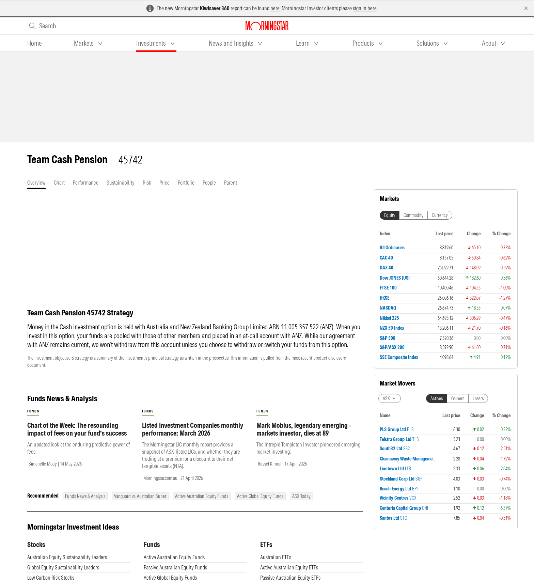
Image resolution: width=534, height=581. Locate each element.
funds (33, 411)
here (275, 8)
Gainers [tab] (457, 398)
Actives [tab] (436, 398)
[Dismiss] (526, 8)
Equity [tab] (389, 215)
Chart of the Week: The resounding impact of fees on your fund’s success (77, 429)
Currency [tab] (440, 215)
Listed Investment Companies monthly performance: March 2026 (192, 429)
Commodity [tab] (413, 215)
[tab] (34, 43)
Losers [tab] (478, 398)
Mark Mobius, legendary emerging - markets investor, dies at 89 (303, 429)
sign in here (365, 8)
